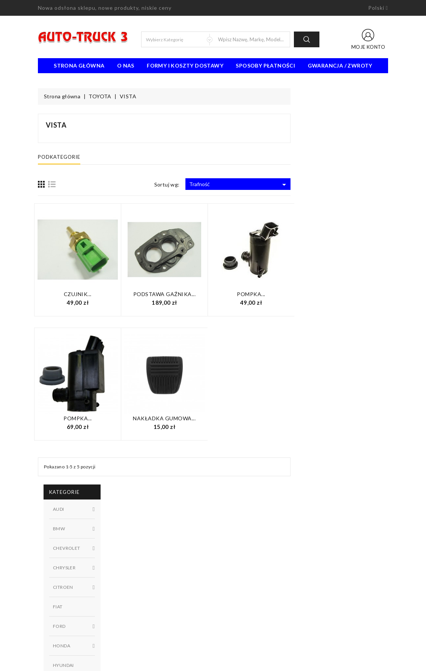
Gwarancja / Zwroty (340, 65)
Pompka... (348, 294)
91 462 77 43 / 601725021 (80, 626)
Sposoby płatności (265, 65)
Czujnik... (175, 294)
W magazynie (83, 401)
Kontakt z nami (236, 563)
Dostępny (83, 388)
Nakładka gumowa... (261, 418)
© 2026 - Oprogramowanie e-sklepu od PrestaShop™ (213, 662)
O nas (125, 65)
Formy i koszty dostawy (185, 65)
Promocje (139, 540)
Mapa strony (233, 574)
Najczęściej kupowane (153, 563)
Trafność (336, 184)
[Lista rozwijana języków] (378, 8)
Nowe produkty (146, 551)
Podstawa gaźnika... (262, 294)
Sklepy (226, 585)
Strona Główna (79, 65)
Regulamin (231, 540)
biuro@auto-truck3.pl (72, 637)
